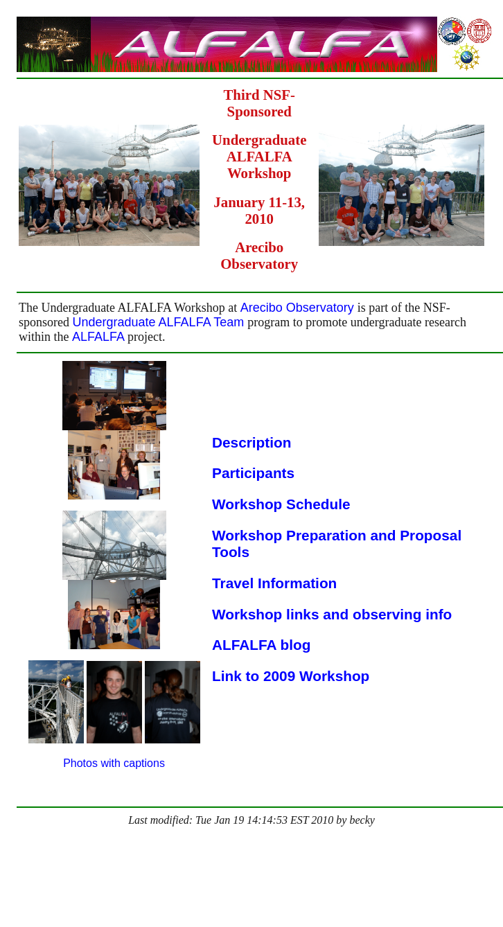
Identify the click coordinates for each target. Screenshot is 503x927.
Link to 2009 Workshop (290, 676)
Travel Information (274, 583)
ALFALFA (99, 337)
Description (251, 442)
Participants (253, 473)
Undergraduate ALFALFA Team (160, 322)
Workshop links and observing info (332, 614)
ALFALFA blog (261, 645)
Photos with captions (114, 763)
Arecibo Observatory (299, 308)
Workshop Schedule (281, 504)
